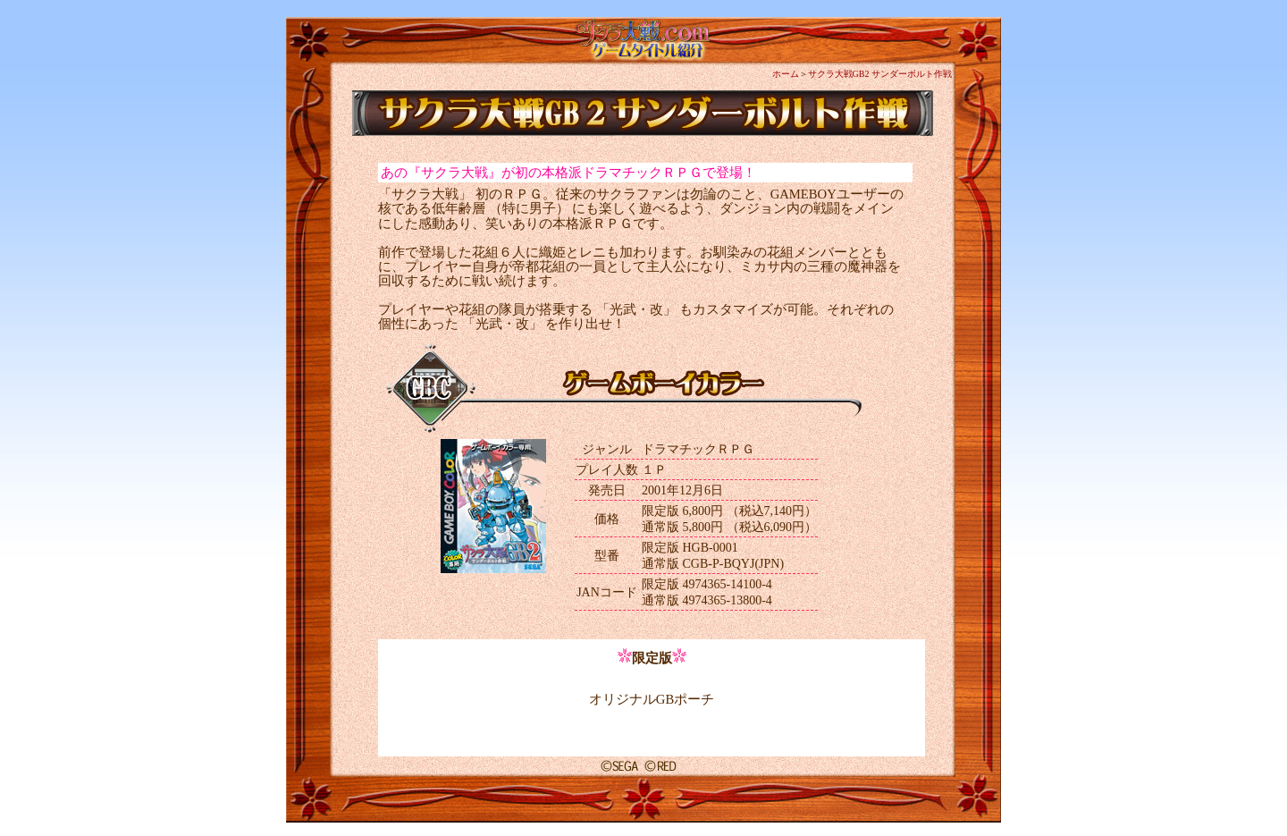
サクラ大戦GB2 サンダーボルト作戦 (880, 74)
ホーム (785, 74)
